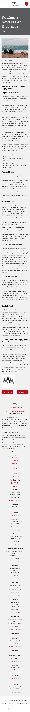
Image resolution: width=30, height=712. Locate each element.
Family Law (15, 460)
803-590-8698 (15, 592)
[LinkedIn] (18, 483)
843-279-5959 (15, 643)
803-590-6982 (15, 609)
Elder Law (15, 463)
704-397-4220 (15, 558)
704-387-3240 (15, 497)
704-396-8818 (15, 541)
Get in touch (13, 365)
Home (15, 455)
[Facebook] (12, 483)
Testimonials (15, 476)
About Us (15, 458)
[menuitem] (10, 709)
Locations (15, 466)
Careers (15, 468)
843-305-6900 (15, 626)
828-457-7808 (15, 575)
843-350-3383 (15, 675)
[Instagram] (15, 483)
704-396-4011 (15, 527)
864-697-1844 (15, 658)
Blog (15, 471)
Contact (15, 473)
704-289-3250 (15, 413)
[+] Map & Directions (15, 500)
